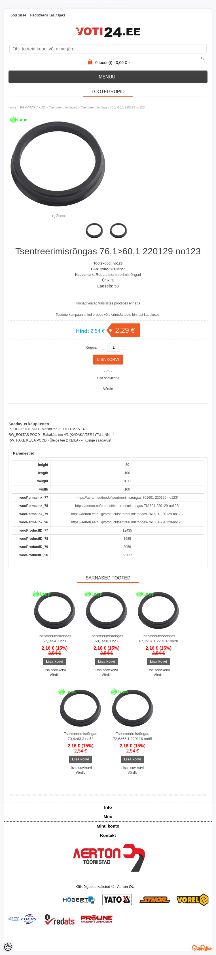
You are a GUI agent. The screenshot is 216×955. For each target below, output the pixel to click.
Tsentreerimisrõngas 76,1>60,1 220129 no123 (113, 107)
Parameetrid (23, 453)
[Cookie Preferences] (8, 947)
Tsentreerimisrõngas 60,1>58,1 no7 (106, 638)
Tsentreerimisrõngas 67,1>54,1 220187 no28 (158, 638)
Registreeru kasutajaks (47, 15)
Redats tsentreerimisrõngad (118, 274)
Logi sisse (18, 15)
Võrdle (108, 389)
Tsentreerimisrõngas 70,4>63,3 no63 (80, 736)
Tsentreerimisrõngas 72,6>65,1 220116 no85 (132, 736)
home (12, 107)
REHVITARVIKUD (32, 107)
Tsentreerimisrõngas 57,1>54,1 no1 (54, 638)
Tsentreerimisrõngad (63, 107)
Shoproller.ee (202, 948)
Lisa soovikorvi (108, 378)
